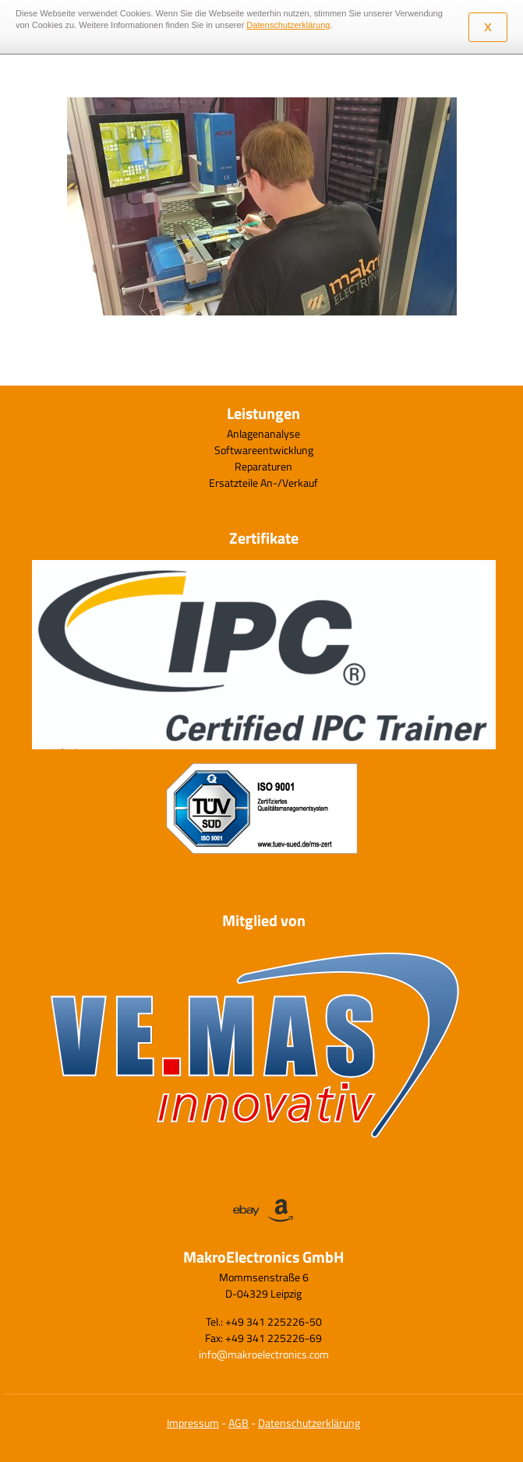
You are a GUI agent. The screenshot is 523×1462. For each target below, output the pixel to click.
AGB (238, 1422)
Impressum (193, 1422)
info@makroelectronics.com (264, 1354)
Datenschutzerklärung (309, 1422)
